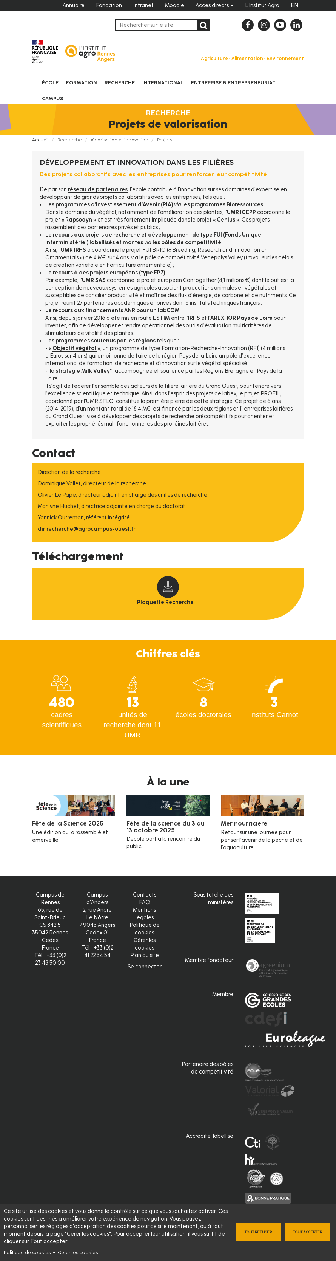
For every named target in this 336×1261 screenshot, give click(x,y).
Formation (81, 82)
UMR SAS (94, 280)
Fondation (109, 5)
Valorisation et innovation (119, 140)
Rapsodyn (78, 220)
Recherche (120, 82)
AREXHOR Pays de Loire (241, 318)
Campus (52, 98)
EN (294, 5)
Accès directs (215, 5)
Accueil (40, 140)
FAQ (144, 902)
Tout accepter (307, 1232)
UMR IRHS (73, 250)
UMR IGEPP (241, 212)
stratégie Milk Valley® (84, 371)
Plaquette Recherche (165, 602)
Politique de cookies (27, 1252)
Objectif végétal (74, 348)
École (50, 82)
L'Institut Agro (262, 5)
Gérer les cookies (78, 1252)
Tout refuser (258, 1232)
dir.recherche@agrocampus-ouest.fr (87, 529)
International (162, 82)
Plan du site (144, 955)
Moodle (174, 5)
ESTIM (161, 318)
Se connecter (145, 967)
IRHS (194, 318)
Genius (226, 220)
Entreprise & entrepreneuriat (233, 82)
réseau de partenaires (98, 189)
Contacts (144, 895)
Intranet (143, 5)
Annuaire (74, 5)
